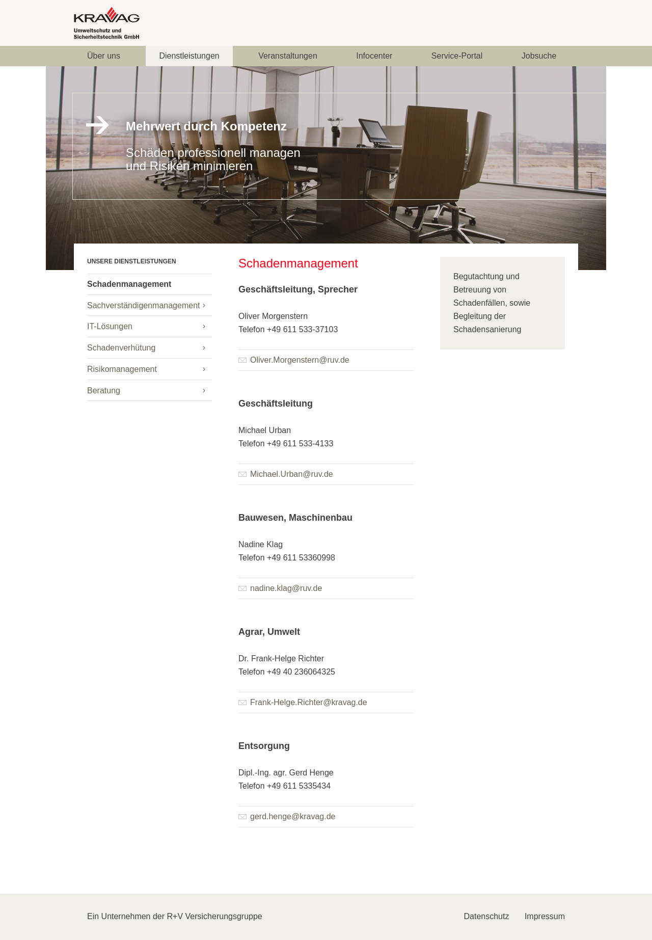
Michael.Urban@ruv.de (285, 474)
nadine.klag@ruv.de (280, 588)
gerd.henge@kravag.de (286, 816)
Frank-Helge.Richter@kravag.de (302, 702)
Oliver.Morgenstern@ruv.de (293, 360)
